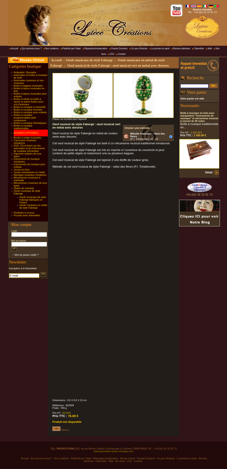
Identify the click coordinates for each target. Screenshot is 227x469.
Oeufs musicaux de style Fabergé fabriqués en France (33, 200)
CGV (112, 54)
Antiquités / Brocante (25, 72)
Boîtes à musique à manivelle (30, 107)
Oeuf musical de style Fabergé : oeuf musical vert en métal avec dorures (118, 65)
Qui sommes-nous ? (31, 48)
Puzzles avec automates (27, 215)
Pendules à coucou (24, 212)
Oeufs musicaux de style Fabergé (89, 60)
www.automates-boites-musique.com (113, 451)
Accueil (14, 48)
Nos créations (52, 48)
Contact (121, 54)
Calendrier (199, 48)
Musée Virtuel (32, 60)
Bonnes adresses (181, 48)
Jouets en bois (21, 169)
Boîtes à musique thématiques (30, 123)
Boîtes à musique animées (28, 109)
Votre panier (197, 92)
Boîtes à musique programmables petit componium (25, 118)
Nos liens (120, 461)
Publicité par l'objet (71, 48)
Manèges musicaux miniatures (30, 175)
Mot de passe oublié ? (27, 254)
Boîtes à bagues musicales (28, 85)
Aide (209, 48)
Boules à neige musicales (27, 137)
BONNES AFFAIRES (26, 133)
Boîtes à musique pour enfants (30, 112)
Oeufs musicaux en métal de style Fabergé (33, 206)
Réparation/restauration (96, 48)
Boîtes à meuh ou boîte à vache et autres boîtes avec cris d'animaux (29, 102)
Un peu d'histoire (139, 48)
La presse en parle (160, 48)
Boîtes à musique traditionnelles (23, 127)
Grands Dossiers (119, 48)
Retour (61, 430)
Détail (209, 172)
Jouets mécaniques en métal (29, 172)
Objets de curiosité (24, 188)
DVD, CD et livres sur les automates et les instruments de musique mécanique (29, 148)
